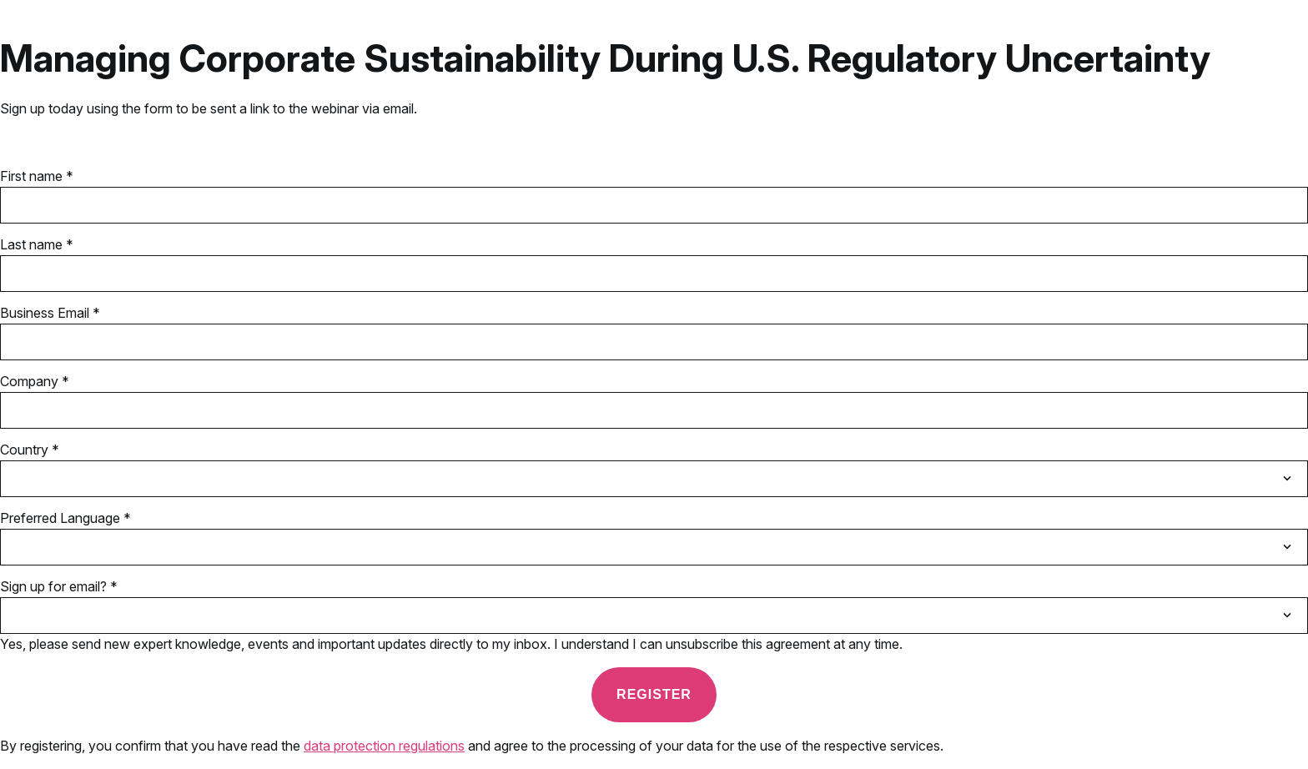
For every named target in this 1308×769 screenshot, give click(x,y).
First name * (36, 176)
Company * (34, 381)
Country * (29, 449)
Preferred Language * (65, 518)
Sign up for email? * (59, 586)
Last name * (36, 244)
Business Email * (50, 312)
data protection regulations (384, 745)
